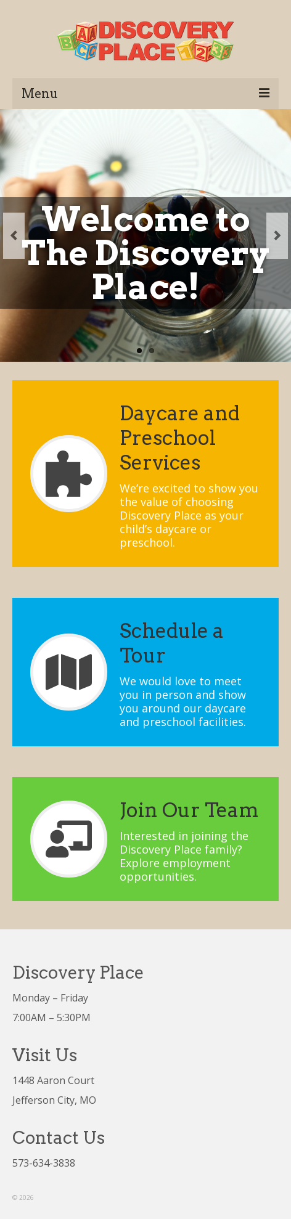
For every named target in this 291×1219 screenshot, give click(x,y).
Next (277, 236)
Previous (14, 236)
